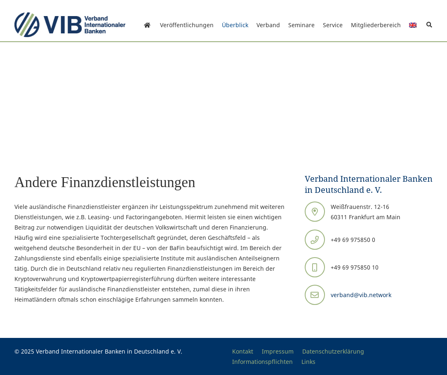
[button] (429, 24)
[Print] (69, 24)
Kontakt (242, 351)
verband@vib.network (361, 295)
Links (308, 362)
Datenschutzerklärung (333, 351)
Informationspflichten (262, 362)
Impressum (278, 351)
